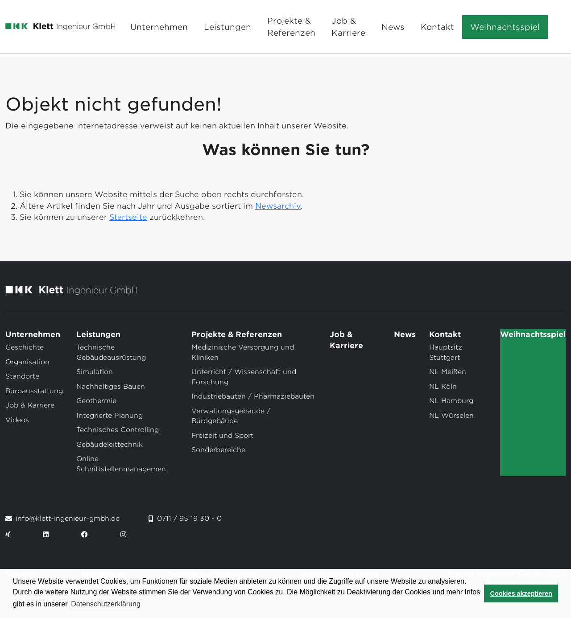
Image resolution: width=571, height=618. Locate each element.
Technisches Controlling (117, 430)
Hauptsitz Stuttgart (445, 352)
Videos (17, 420)
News (393, 27)
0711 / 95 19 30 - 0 (189, 519)
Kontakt (437, 27)
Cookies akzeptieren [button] (521, 593)
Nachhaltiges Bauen (110, 387)
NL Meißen (447, 372)
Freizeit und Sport (222, 436)
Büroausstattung (34, 391)
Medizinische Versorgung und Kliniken (242, 352)
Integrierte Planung (109, 416)
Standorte (22, 376)
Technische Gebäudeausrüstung (111, 352)
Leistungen (227, 27)
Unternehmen (159, 27)
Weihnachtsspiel (505, 27)
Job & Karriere (348, 26)
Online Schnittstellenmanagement (122, 464)
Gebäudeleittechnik (109, 445)
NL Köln (443, 387)
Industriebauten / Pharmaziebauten (252, 396)
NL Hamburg (451, 401)
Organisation (27, 362)
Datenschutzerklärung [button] (106, 604)
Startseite (128, 217)
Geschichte (24, 347)
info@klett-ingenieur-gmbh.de (68, 519)
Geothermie (96, 401)
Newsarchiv (278, 206)
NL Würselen (451, 416)
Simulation (94, 372)
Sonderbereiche (218, 450)
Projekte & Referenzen (291, 26)
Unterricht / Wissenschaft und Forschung (243, 377)
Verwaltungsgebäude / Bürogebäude (230, 416)
